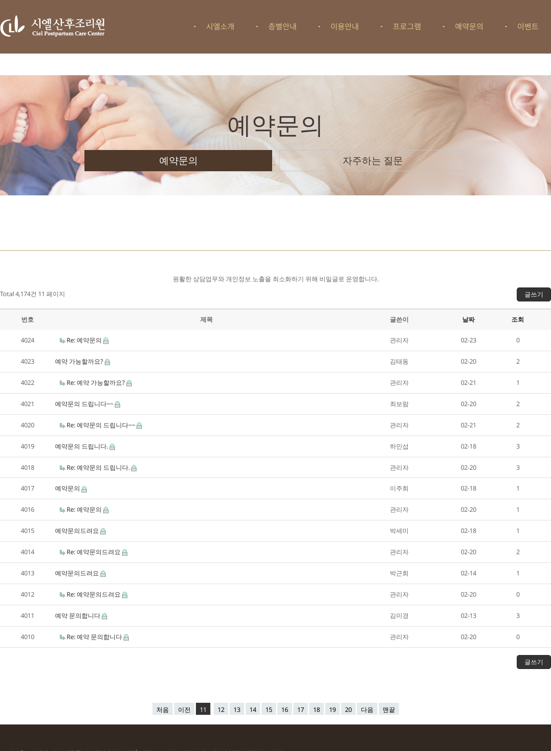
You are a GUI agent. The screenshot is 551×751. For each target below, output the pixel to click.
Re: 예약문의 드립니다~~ (102, 425)
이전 (184, 709)
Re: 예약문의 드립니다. (99, 467)
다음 (367, 709)
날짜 (468, 319)
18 (316, 709)
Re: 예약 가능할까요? (96, 382)
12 (221, 709)
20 (348, 709)
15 (268, 709)
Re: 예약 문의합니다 (95, 636)
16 (284, 709)
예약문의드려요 (77, 530)
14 (252, 709)
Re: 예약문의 (85, 340)
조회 (517, 319)
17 (300, 709)
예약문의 (178, 160)
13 (237, 709)
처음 (162, 709)
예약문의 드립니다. (82, 446)
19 (332, 709)
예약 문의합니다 (78, 615)
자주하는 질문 (373, 160)
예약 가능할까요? (80, 361)
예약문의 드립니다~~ (85, 403)
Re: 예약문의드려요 (94, 551)
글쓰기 (533, 294)
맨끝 (389, 709)
